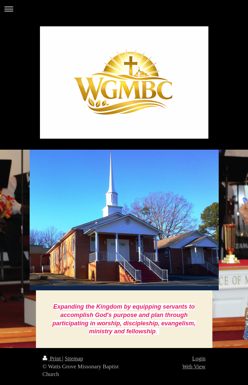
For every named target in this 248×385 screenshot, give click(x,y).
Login (198, 358)
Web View (193, 366)
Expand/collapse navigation (124, 9)
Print (52, 358)
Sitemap (74, 358)
